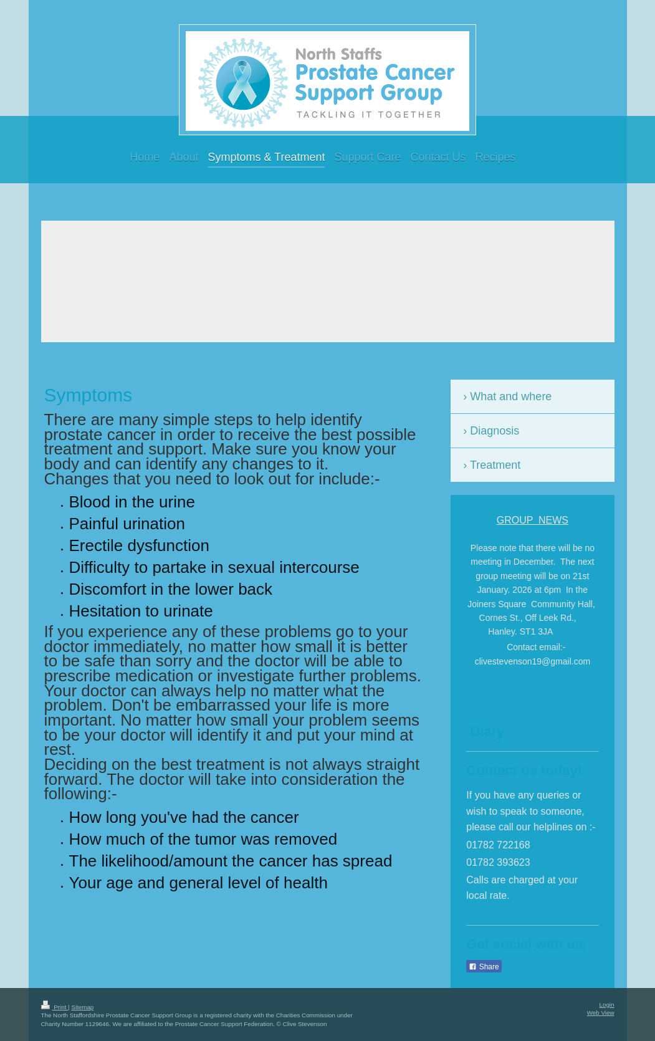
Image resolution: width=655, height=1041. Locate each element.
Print (55, 1007)
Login (607, 1004)
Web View (600, 1012)
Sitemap (82, 1007)
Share (484, 966)
